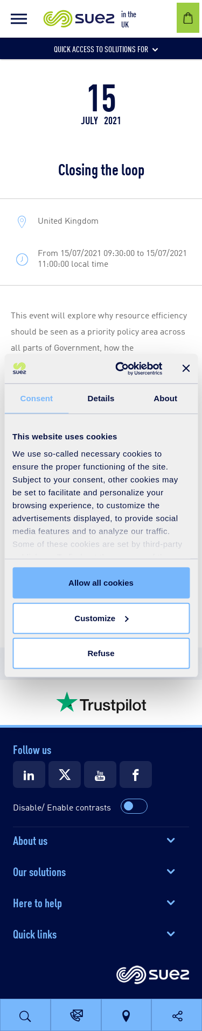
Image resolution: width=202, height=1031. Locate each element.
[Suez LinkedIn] (29, 774)
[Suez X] (64, 774)
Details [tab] (101, 398)
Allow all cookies (101, 582)
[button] (19, 19)
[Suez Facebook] (136, 774)
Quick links (35, 933)
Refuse (100, 653)
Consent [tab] (36, 398)
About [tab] (165, 398)
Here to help (37, 902)
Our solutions (39, 871)
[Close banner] (186, 368)
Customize (101, 617)
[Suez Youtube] (100, 774)
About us (30, 839)
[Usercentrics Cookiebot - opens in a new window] (120, 368)
